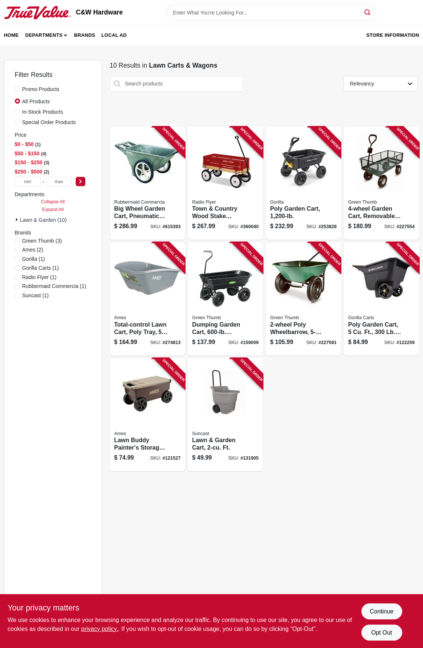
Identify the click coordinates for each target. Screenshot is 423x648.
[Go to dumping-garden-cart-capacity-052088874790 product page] (225, 299)
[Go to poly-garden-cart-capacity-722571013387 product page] (381, 299)
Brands (84, 35)
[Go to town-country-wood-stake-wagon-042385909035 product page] (225, 183)
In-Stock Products (42, 112)
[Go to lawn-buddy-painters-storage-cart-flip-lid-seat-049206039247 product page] (147, 415)
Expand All (53, 209)
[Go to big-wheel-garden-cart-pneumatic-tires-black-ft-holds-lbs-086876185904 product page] (147, 183)
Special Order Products (49, 122)
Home (11, 35)
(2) (32, 250)
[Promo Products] (17, 88)
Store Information (392, 35)
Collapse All (53, 201)
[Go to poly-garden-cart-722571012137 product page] (303, 183)
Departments (43, 35)
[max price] (59, 181)
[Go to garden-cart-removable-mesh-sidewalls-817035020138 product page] (381, 183)
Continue (381, 611)
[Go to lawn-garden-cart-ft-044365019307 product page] (225, 415)
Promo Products (40, 89)
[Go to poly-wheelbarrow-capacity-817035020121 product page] (303, 299)
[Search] (368, 12)
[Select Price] (80, 181)
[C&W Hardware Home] (37, 12)
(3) (42, 241)
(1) (33, 259)
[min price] (28, 181)
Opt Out (381, 632)
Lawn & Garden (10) (43, 220)
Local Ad (114, 35)
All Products (36, 101)
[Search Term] (271, 12)
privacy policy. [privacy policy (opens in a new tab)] (99, 629)
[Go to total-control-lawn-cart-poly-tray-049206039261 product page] (147, 299)
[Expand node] (17, 219)
